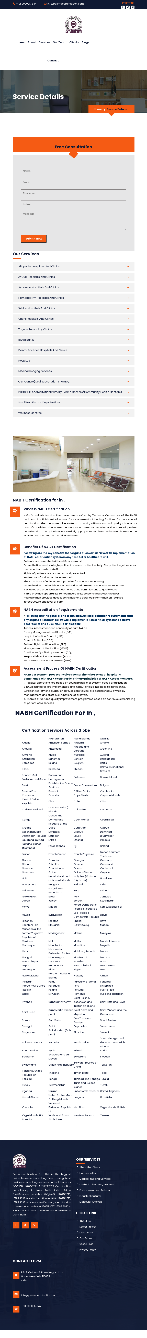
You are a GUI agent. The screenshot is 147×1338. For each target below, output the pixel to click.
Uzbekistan (107, 1105)
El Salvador (107, 836)
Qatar (25, 998)
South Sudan (30, 1054)
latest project (88, 1235)
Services (44, 42)
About (32, 42)
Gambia (54, 860)
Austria (104, 755)
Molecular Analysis (91, 1210)
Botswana (80, 777)
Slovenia (105, 1036)
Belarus (53, 763)
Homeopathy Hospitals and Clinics (41, 298)
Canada (54, 795)
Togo (103, 1077)
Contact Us (87, 1240)
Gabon (26, 860)
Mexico (26, 953)
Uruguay (79, 1105)
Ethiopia (105, 840)
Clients (74, 42)
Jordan (78, 900)
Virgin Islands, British (112, 1115)
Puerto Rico (107, 994)
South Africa (81, 1046)
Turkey (26, 1089)
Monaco (105, 953)
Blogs (85, 42)
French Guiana (58, 854)
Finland (104, 846)
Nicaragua (28, 973)
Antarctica (55, 748)
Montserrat (81, 961)
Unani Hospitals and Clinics (36, 319)
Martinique (28, 945)
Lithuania (54, 925)
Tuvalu (104, 1089)
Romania (79, 998)
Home (21, 42)
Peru (77, 989)
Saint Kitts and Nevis (113, 1006)
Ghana (26, 864)
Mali (51, 941)
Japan (26, 900)
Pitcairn (26, 994)
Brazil (25, 785)
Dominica (106, 831)
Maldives (27, 941)
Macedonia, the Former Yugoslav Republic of (32, 933)
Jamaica (105, 896)
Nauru (104, 965)
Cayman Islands (110, 795)
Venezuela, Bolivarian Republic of (60, 1115)
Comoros (106, 809)
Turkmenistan (57, 1089)
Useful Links (87, 1252)
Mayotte (105, 945)
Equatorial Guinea (33, 840)
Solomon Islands (32, 1046)
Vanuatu (27, 1115)
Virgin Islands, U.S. (32, 1123)
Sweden (105, 1060)
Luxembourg (81, 925)
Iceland (78, 884)
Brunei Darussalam (85, 785)
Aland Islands (82, 738)
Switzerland (29, 1068)
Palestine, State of (86, 985)
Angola (104, 742)
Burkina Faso (29, 791)
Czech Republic (31, 831)
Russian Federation (112, 998)
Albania (105, 738)
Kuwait (26, 915)
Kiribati (53, 906)
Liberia (78, 921)
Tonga (53, 1083)
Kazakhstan (107, 900)
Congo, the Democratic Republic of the (58, 819)
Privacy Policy (88, 1258)
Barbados (28, 763)
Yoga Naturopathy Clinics (35, 329)
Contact (53, 60)
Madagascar (57, 933)
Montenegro (56, 961)
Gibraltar (54, 864)
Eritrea (53, 840)
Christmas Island (32, 809)
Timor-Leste (81, 1077)
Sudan (104, 1054)
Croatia (27, 827)
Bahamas (55, 759)
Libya (103, 921)
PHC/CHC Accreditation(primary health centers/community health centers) (70, 392)
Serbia (53, 1030)
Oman (104, 979)
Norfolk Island (30, 979)
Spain (52, 1054)
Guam (78, 868)
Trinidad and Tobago (87, 1083)
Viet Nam (80, 1115)
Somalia (54, 1046)
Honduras (106, 878)
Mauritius (79, 945)
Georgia (79, 860)
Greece (79, 864)
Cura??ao (80, 827)
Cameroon (29, 795)
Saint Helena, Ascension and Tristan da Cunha (85, 1006)
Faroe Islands (57, 846)
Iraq (76, 890)
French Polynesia (84, 854)
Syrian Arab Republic (61, 1068)
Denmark (54, 831)
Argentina (106, 748)
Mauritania (55, 945)
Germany (106, 860)
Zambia (27, 1127)
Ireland (104, 890)
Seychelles (80, 1030)
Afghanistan (56, 738)
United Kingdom (110, 1097)
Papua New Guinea (34, 989)
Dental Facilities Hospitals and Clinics (42, 350)
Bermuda (54, 769)
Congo (26, 819)
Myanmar (54, 965)
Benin (25, 769)
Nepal (25, 969)
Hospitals (24, 361)
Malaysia (105, 933)
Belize (104, 763)
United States (31, 1105)
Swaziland (80, 1060)
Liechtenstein (30, 925)
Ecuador (54, 836)
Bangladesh (107, 759)
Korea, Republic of (111, 906)
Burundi (53, 791)
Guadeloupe (56, 868)
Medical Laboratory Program (97, 1192)
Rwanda (27, 1006)
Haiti (25, 878)
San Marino (55, 1024)
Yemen (104, 1123)
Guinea (53, 872)
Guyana (105, 872)
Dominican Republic (34, 836)
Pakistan (27, 985)
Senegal (27, 1030)
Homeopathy (88, 1181)
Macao (104, 925)
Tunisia (104, 1083)
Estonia (78, 840)
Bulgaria (105, 785)
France (26, 854)
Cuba (52, 827)
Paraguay (55, 989)
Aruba (52, 755)
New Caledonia (83, 969)
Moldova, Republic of (87, 953)
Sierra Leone (108, 1030)
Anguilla (27, 748)
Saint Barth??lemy (60, 1006)
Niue (103, 973)
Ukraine (53, 1097)
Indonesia (28, 890)
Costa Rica (107, 819)
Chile (77, 801)
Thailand (54, 1077)
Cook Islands (82, 819)
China (104, 801)
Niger (52, 973)
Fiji (75, 846)
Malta (77, 941)
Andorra (79, 742)
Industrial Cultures (91, 1204)
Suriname (28, 1060)
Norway (78, 979)
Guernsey (28, 872)
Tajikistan (106, 1068)
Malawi (78, 933)
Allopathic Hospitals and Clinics (39, 266)
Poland (53, 994)
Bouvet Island (108, 777)
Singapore (28, 1036)
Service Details (117, 109)
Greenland (107, 864)
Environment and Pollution (96, 1198)
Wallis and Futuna (60, 1123)
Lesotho (54, 921)
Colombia (80, 809)
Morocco (105, 961)
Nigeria (78, 973)
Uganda (27, 1097)
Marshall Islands (110, 941)
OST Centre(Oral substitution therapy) (44, 381)
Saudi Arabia (108, 1024)
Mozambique (30, 965)
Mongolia (27, 961)
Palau (52, 985)
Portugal (79, 994)
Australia (79, 755)
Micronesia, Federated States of (60, 953)
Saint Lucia (28, 1016)
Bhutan (78, 769)
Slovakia (79, 1036)
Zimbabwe (55, 1127)
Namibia (79, 965)
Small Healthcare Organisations (39, 402)
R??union (54, 998)
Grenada (27, 868)
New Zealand (108, 969)
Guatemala (107, 868)
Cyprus (104, 827)
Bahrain (78, 759)
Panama (105, 985)
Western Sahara (84, 1123)
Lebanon (27, 921)
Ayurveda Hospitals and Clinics (38, 287)
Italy (76, 896)
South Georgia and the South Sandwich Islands (113, 1046)
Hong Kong (29, 884)
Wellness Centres (30, 413)
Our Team (59, 42)
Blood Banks (26, 340)
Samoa (26, 1024)
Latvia (104, 915)
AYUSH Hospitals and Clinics (36, 277)
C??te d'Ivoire (82, 791)
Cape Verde (81, 795)
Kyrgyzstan (56, 915)
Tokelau (27, 1083)
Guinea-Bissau (83, 872)
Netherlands (56, 969)
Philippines (106, 989)
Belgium (79, 763)
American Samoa (60, 742)
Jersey (53, 900)
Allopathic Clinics (90, 1175)
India (103, 884)
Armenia (27, 755)
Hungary (54, 884)
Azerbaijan (28, 759)
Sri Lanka (79, 1054)
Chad (52, 801)
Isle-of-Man (29, 896)
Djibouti (78, 831)
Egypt (77, 836)
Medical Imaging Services (35, 371)
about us (85, 1229)
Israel (52, 896)
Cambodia (107, 791)
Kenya (26, 906)
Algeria (26, 742)
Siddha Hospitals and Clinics (36, 308)
